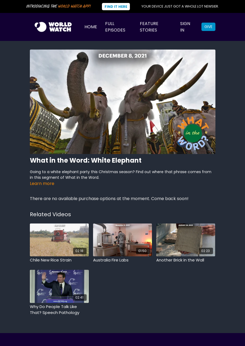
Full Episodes (115, 26)
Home (90, 27)
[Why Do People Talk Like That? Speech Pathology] (59, 310)
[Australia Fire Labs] (122, 260)
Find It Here (116, 6)
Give (208, 26)
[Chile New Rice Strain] (59, 260)
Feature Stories (149, 26)
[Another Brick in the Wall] (185, 260)
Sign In (185, 26)
